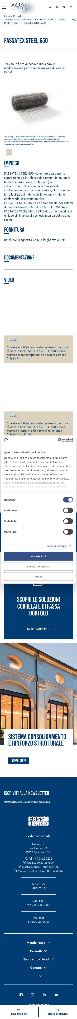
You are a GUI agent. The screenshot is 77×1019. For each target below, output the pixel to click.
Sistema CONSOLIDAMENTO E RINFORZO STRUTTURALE (34, 19)
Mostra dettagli (56, 545)
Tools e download (36, 959)
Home (7, 16)
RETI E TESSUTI (12, 23)
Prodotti (17, 16)
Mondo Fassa (36, 942)
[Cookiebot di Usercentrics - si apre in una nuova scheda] (58, 440)
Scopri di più (19, 761)
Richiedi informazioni (58, 1012)
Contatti (36, 967)
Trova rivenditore (19, 1012)
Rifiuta (39, 576)
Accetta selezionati (38, 566)
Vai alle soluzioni (37, 629)
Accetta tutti (38, 556)
